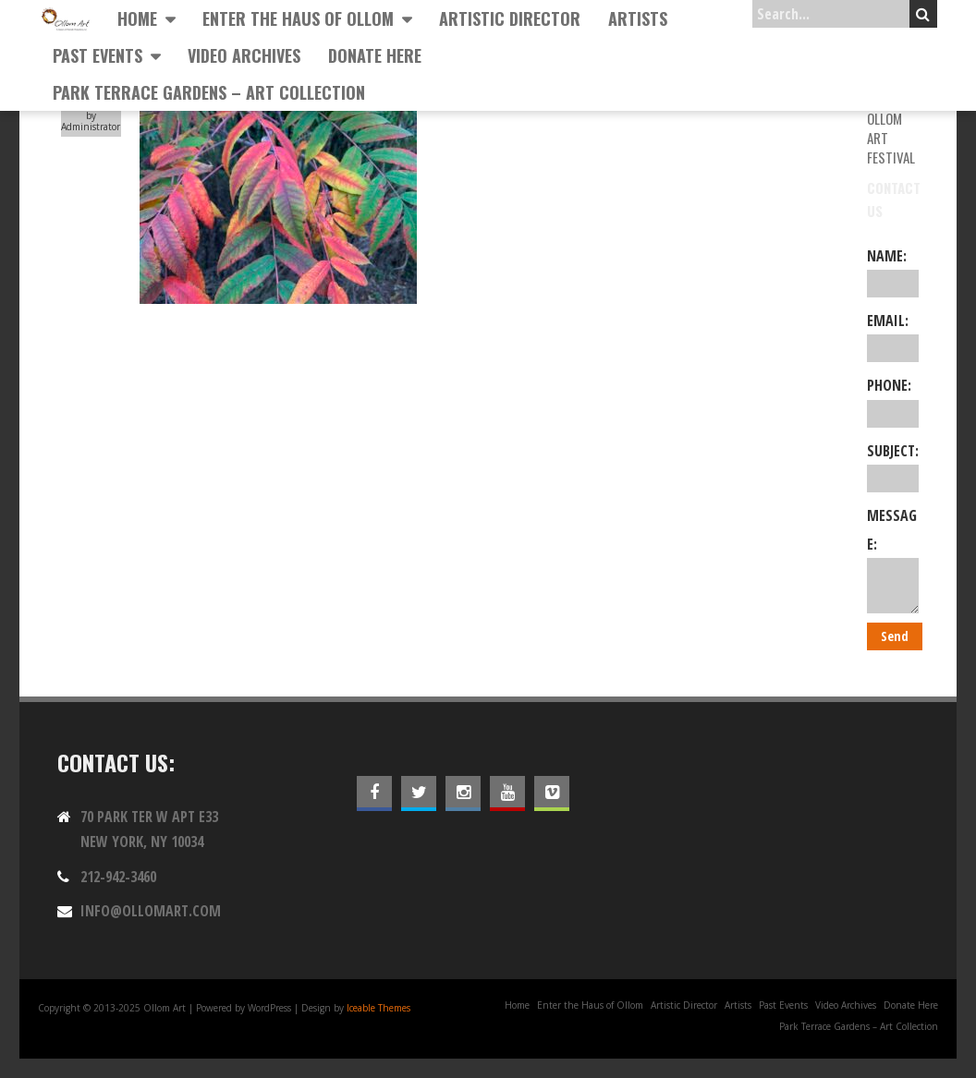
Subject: (893, 466)
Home (137, 18)
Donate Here (374, 55)
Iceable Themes (378, 1007)
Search (923, 13)
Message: (893, 559)
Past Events (97, 55)
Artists (637, 18)
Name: (893, 271)
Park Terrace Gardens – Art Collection (209, 92)
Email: (893, 336)
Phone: (893, 401)
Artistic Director (509, 18)
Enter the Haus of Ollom (298, 18)
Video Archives (244, 55)
